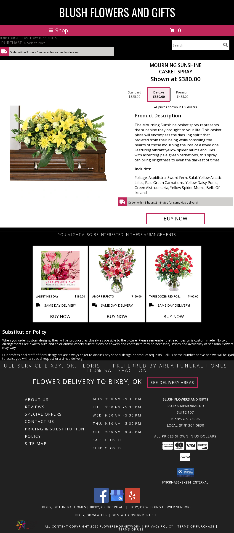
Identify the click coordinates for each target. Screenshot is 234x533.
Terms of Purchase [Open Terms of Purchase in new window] (196, 526)
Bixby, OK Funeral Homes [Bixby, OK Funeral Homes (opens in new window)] (64, 507)
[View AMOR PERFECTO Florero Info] (117, 270)
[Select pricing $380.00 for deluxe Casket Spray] (159, 94)
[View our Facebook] (101, 501)
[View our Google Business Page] (117, 501)
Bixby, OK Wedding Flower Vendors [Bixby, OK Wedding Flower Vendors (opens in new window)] (160, 507)
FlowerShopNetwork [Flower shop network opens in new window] (120, 526)
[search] (225, 44)
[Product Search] (196, 45)
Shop (58, 30)
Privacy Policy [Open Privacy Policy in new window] (159, 526)
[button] (185, 472)
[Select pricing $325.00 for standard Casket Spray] (134, 94)
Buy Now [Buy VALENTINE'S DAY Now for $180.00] (60, 316)
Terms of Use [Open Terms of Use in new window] (131, 529)
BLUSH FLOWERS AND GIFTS (117, 11)
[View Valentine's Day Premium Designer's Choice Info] (60, 270)
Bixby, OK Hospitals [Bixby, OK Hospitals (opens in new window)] (107, 507)
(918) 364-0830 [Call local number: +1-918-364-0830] (191, 425)
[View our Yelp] (132, 501)
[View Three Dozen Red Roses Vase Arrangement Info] (174, 270)
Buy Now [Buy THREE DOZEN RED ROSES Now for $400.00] (173, 316)
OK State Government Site (135, 515)
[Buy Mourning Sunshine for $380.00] (175, 218)
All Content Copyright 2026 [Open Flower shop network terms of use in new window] (72, 526)
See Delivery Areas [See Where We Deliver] (172, 382)
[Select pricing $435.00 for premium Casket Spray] (183, 94)
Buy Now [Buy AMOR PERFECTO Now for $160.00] (117, 316)
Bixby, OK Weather (91, 515)
